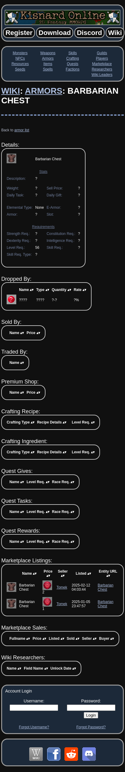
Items (47, 64)
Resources (20, 64)
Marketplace (102, 64)
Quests (72, 64)
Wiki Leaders (102, 75)
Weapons (47, 53)
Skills (72, 53)
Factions (72, 69)
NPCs (20, 58)
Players (102, 58)
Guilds (102, 53)
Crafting (72, 58)
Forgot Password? (90, 727)
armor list (21, 130)
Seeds (20, 69)
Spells (48, 69)
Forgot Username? (34, 727)
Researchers (102, 69)
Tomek (62, 587)
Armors (48, 58)
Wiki (10, 90)
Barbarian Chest (105, 587)
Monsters (20, 53)
